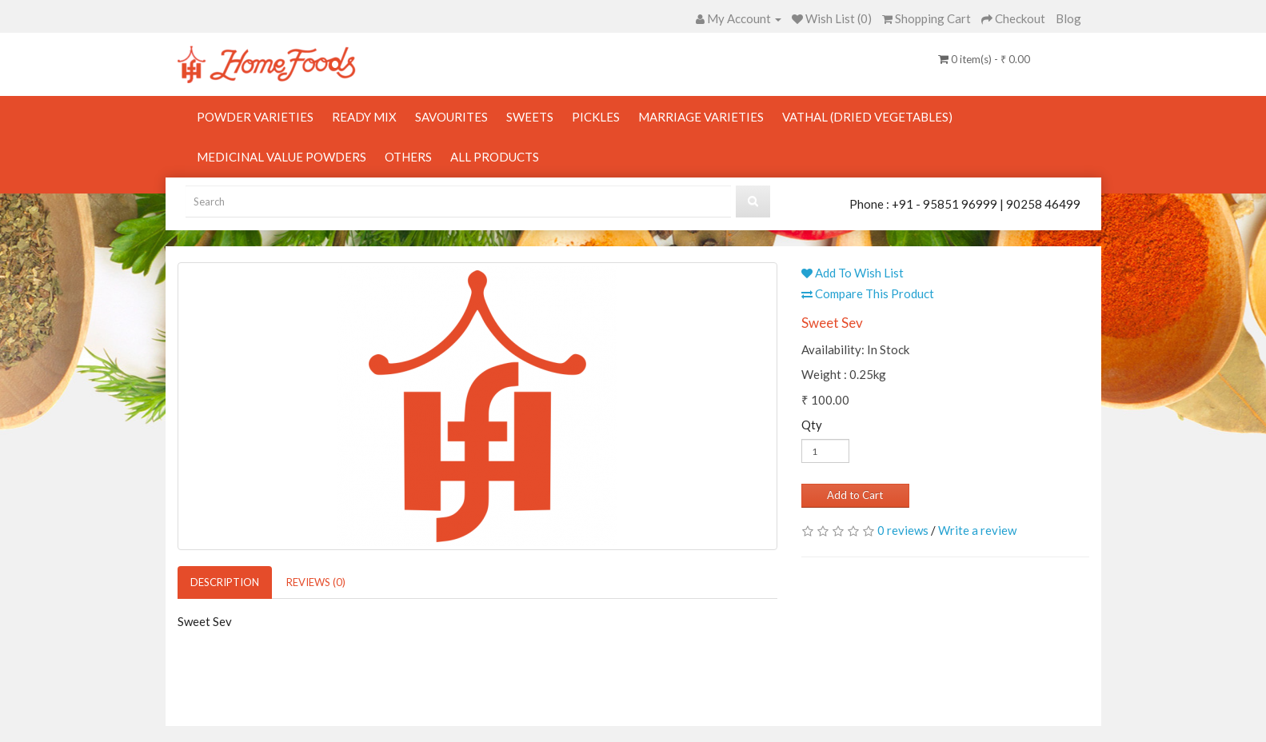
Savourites (451, 117)
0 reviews (903, 530)
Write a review (977, 530)
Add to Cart (855, 495)
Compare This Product (867, 293)
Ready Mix (364, 117)
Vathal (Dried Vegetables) (867, 117)
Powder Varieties (255, 117)
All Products (494, 157)
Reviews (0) (315, 582)
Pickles (596, 117)
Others (408, 157)
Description (224, 582)
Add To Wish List (852, 272)
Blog (1068, 18)
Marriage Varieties (701, 117)
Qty (811, 424)
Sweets (529, 117)
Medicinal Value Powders (281, 157)
